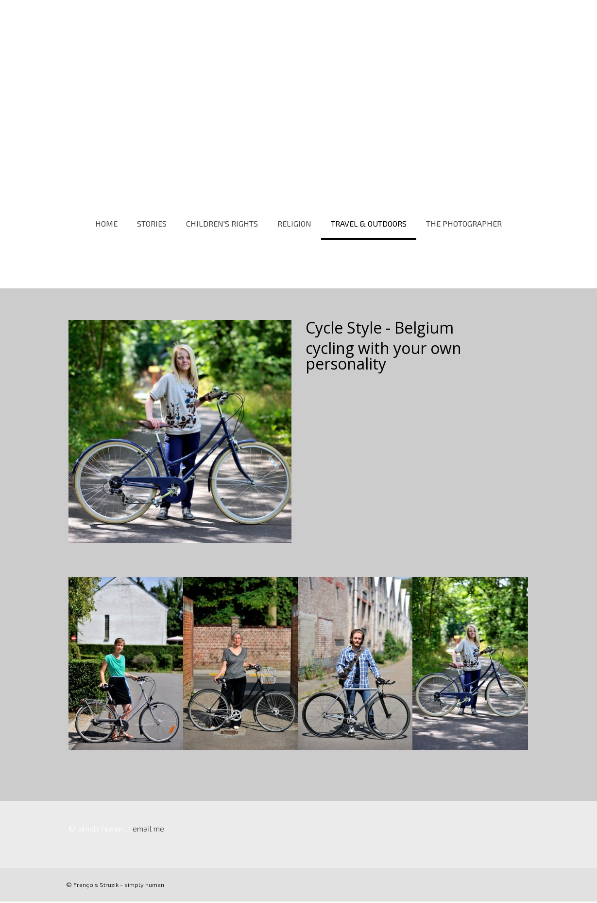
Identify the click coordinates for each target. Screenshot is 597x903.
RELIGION (294, 223)
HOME (106, 223)
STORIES (152, 223)
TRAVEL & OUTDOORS (369, 223)
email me (148, 829)
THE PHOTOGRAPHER (464, 223)
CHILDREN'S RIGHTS (222, 223)
